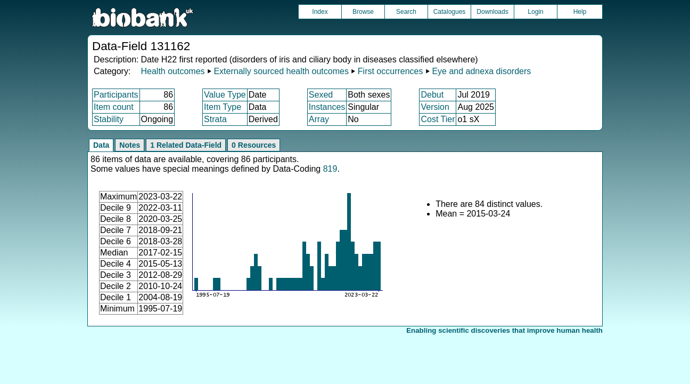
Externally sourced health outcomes (280, 71)
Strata (215, 119)
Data (101, 145)
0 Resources (254, 145)
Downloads (492, 11)
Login (535, 11)
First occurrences (390, 71)
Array (319, 119)
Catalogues (449, 11)
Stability (109, 119)
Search (406, 11)
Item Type (222, 106)
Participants (116, 94)
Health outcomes (172, 71)
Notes (129, 145)
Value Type (225, 94)
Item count (114, 106)
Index (319, 11)
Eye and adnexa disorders (481, 71)
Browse (363, 11)
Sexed (321, 94)
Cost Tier (438, 119)
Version (435, 106)
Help (580, 11)
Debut (432, 94)
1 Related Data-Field (185, 145)
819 (330, 168)
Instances (327, 106)
